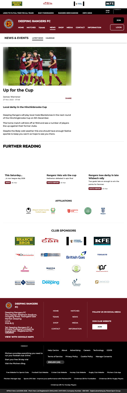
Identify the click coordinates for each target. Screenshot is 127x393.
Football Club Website (40, 372)
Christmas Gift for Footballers (85, 379)
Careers (86, 350)
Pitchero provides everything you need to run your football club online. (24, 354)
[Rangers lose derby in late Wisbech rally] (105, 161)
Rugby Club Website (96, 372)
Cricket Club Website (59, 372)
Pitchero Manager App (12, 379)
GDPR (109, 350)
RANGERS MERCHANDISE (68, 13)
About (64, 350)
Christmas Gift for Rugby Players (111, 379)
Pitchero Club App (114, 372)
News (34, 38)
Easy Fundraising (46, 13)
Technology (98, 350)
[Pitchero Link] (119, 12)
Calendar (44, 38)
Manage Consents (104, 356)
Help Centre (53, 350)
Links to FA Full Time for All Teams (18, 13)
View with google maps (19, 337)
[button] (21, 27)
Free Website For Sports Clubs (17, 372)
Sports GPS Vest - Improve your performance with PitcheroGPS (47, 379)
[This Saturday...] (21, 161)
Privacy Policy (71, 356)
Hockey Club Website (78, 372)
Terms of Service (55, 356)
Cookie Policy (87, 356)
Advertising (75, 350)
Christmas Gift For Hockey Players (63, 385)
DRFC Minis (87, 13)
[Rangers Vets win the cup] (63, 161)
